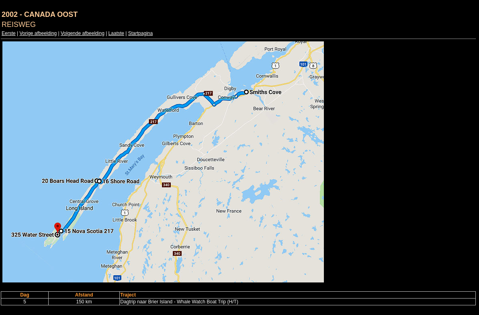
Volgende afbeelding (82, 33)
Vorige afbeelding (38, 33)
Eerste (9, 33)
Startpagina (140, 33)
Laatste (116, 33)
